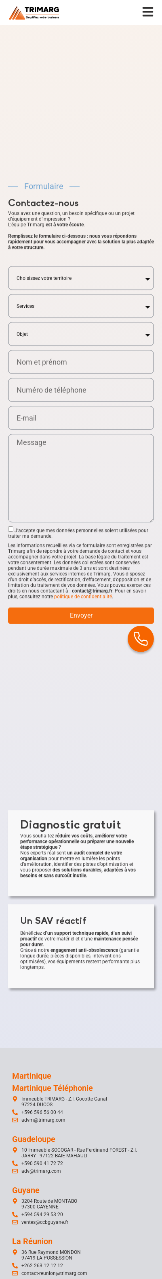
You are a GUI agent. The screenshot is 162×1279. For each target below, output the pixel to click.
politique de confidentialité (83, 748)
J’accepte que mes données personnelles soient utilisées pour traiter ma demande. (78, 684)
